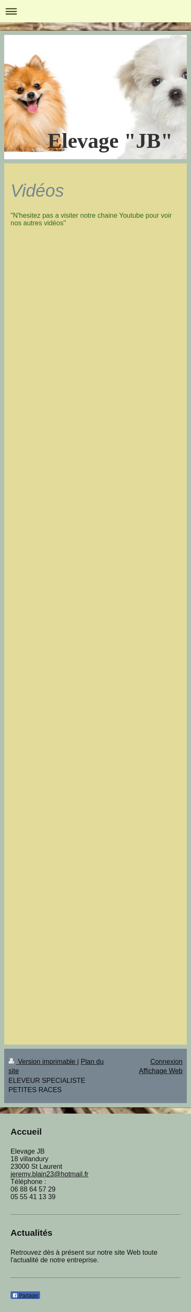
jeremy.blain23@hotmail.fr (50, 1174)
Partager (25, 1296)
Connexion (167, 1061)
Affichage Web (161, 1070)
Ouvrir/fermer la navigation (95, 11)
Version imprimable (42, 1061)
